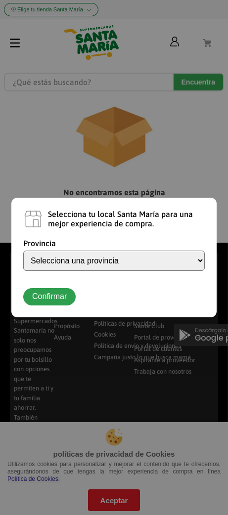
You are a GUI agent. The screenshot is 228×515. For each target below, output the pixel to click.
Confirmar (49, 296)
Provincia (39, 243)
